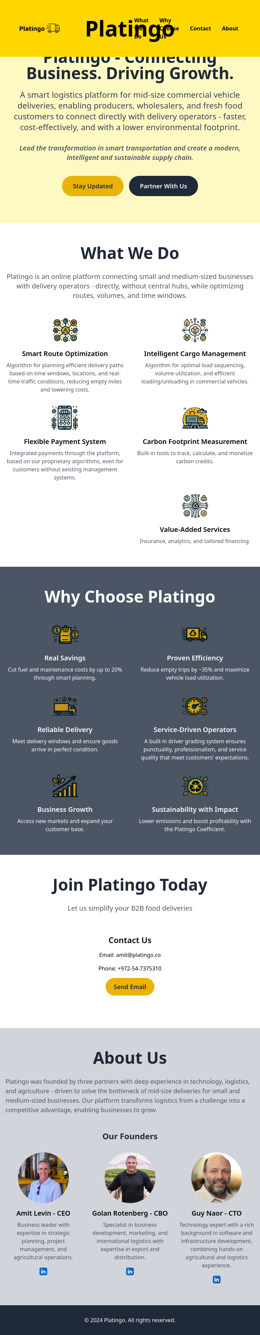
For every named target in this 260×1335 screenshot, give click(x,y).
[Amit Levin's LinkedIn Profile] (43, 1270)
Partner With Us (163, 186)
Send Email (130, 987)
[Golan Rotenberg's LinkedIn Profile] (130, 1270)
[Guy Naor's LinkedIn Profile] (217, 1279)
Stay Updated (93, 186)
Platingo (130, 28)
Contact (200, 28)
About (230, 28)
